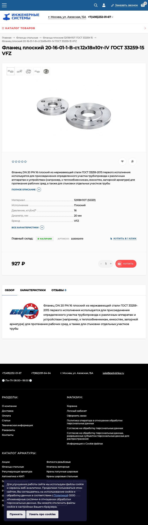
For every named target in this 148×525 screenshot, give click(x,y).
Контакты (7, 434)
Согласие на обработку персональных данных (95, 428)
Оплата (6, 415)
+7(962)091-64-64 (41, 373)
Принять (16, 514)
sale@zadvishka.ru (113, 373)
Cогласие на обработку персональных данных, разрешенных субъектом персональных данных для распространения (98, 436)
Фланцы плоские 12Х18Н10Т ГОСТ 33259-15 (68, 37)
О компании (9, 406)
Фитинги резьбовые (58, 461)
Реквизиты (8, 430)
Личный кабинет (77, 410)
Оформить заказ (76, 415)
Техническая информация (17, 425)
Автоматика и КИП (13, 476)
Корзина (72, 406)
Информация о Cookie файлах (85, 443)
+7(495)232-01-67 (99, 17)
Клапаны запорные (57, 466)
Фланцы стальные (27, 37)
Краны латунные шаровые (62, 471)
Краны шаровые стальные (62, 476)
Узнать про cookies (42, 514)
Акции (6, 461)
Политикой (61, 495)
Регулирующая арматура (17, 471)
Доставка (7, 410)
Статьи (6, 420)
